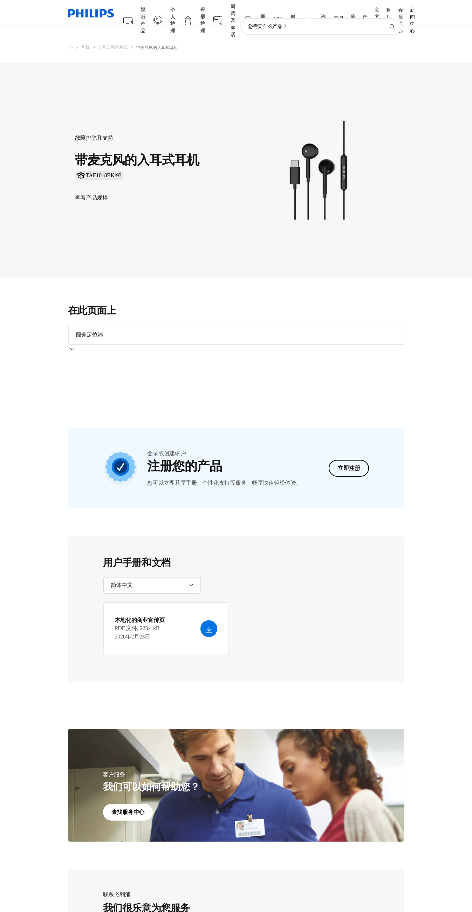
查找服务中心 (128, 729)
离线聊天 (166, 891)
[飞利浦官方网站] (74, 33)
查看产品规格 (91, 184)
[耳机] (89, 33)
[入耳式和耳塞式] (117, 33)
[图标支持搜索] (392, 13)
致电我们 (122, 891)
